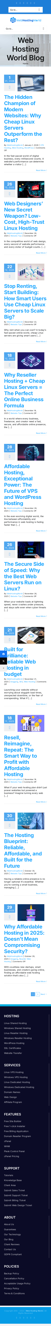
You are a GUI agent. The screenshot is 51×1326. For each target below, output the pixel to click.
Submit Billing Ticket (15, 1200)
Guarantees (10, 1229)
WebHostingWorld (15, 145)
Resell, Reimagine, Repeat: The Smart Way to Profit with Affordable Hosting (20, 755)
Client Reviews (11, 1244)
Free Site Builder (12, 1121)
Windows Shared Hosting (17, 1028)
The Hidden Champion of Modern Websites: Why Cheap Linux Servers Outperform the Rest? (23, 118)
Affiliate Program (13, 1102)
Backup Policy (11, 1273)
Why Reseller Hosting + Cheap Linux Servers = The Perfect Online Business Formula (24, 390)
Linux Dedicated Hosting (17, 1082)
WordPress (29, 148)
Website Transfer (13, 1053)
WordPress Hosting (14, 1043)
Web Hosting (17, 148)
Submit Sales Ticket (14, 1190)
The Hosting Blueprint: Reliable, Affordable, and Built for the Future (23, 850)
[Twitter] (3, 661)
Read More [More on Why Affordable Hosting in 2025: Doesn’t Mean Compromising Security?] (41, 981)
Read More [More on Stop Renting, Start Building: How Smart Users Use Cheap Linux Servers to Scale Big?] (41, 341)
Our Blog (8, 1239)
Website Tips (16, 236)
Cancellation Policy (14, 1278)
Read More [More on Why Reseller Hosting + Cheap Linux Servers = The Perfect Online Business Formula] (41, 433)
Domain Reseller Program (17, 1136)
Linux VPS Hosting (14, 1072)
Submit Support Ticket (16, 1195)
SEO (21, 682)
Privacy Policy (11, 1288)
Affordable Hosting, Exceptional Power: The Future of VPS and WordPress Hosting (22, 484)
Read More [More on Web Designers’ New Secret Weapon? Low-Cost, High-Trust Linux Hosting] (41, 253)
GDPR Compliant (13, 1254)
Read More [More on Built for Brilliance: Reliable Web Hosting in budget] (41, 704)
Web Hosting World (34, 1311)
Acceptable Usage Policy (17, 1283)
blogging (14, 682)
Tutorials (8, 1175)
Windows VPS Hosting (16, 1077)
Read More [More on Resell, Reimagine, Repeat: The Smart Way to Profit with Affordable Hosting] (41, 802)
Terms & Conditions (14, 1293)
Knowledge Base (13, 1180)
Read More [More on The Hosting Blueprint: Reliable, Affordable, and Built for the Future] (41, 893)
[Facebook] (3, 654)
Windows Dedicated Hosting (19, 1087)
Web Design (10, 1097)
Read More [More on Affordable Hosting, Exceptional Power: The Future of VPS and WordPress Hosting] (41, 531)
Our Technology (12, 1234)
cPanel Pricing (11, 1156)
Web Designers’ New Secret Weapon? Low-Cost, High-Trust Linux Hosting (24, 215)
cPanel (7, 1141)
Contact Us (10, 1249)
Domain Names (12, 1092)
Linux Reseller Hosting (15, 1033)
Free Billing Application (16, 1131)
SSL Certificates (12, 1048)
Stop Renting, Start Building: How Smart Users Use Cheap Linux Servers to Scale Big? (25, 301)
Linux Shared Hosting (15, 1023)
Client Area (10, 1185)
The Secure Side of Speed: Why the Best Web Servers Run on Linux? (24, 576)
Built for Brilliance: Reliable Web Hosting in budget (20, 661)
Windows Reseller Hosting (18, 1038)
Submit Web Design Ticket (18, 1205)
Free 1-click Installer (14, 1126)
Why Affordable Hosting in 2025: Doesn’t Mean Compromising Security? (24, 938)
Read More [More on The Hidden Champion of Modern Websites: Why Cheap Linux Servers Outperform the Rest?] (41, 170)
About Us (9, 1224)
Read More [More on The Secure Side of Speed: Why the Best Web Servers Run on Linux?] (41, 616)
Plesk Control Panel (14, 1151)
